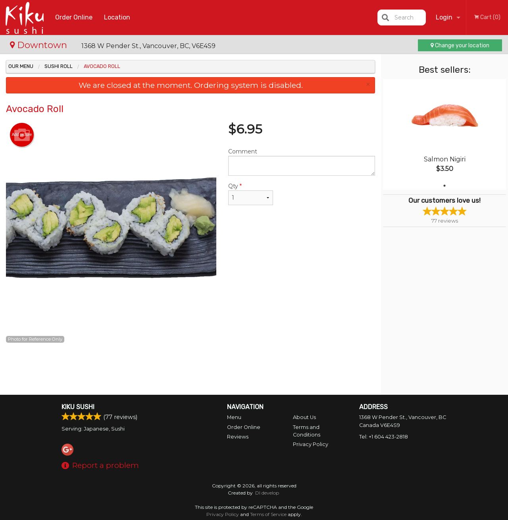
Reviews (237, 437)
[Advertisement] (190, 369)
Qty (250, 193)
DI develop (267, 493)
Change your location (460, 45)
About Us (304, 417)
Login (444, 17)
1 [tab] (444, 186)
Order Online (73, 17)
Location (117, 17)
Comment (301, 162)
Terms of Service (268, 514)
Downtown (39, 44)
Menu (234, 417)
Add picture (22, 135)
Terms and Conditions (306, 431)
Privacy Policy (310, 444)
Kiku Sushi (78, 407)
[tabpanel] (444, 134)
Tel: (383, 437)
